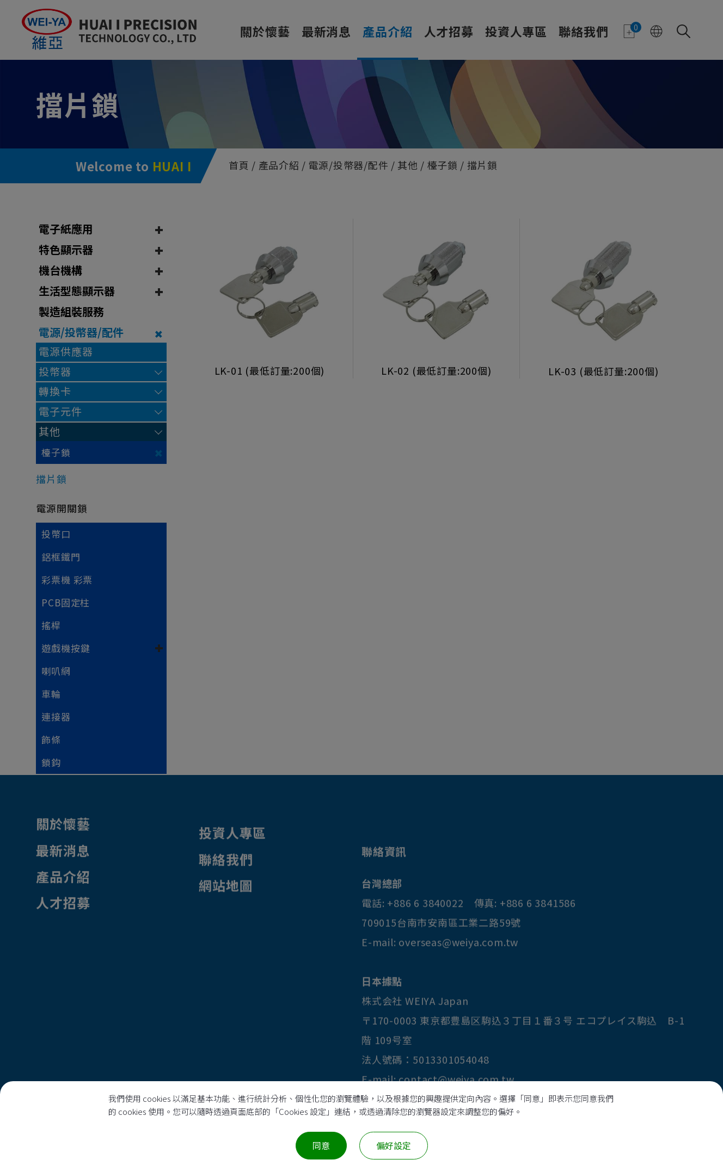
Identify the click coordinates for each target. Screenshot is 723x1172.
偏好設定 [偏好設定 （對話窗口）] (393, 1145)
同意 (321, 1145)
